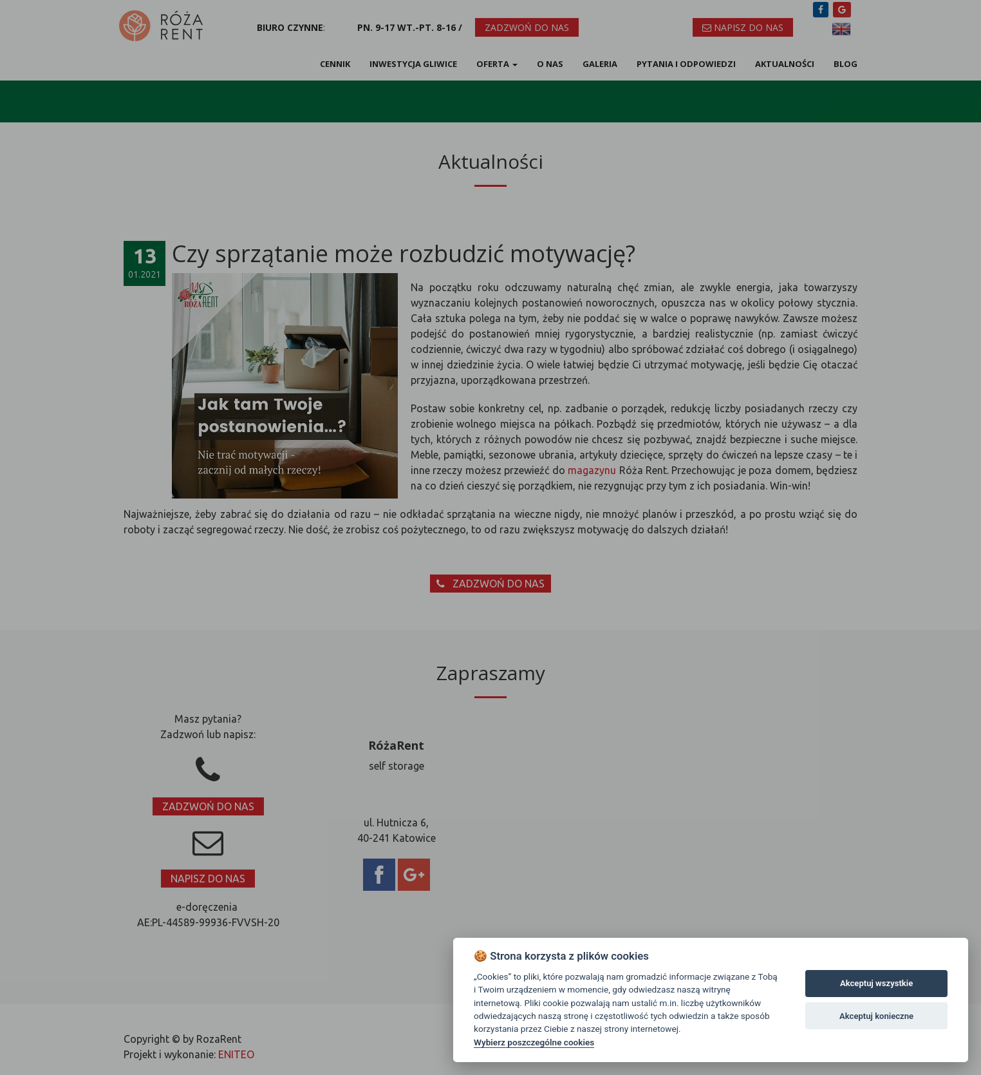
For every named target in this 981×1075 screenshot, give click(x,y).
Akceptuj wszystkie (876, 983)
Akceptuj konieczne (876, 1016)
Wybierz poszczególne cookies (534, 1042)
